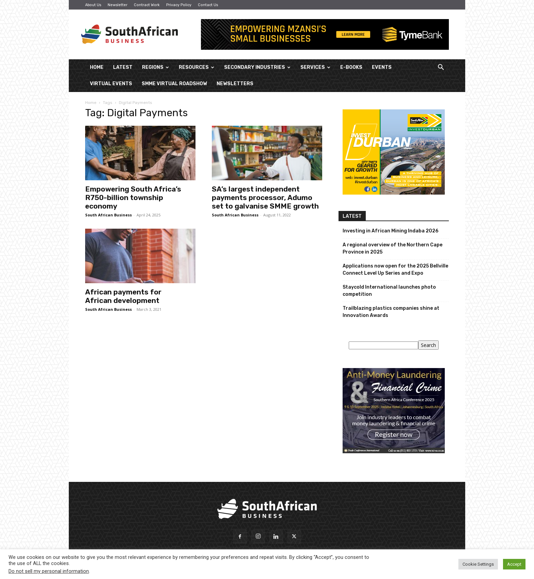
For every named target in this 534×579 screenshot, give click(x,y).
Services (315, 67)
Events (382, 67)
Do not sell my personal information (49, 571)
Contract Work (147, 5)
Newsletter (117, 5)
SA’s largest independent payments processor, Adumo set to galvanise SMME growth (265, 197)
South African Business (108, 214)
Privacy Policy (178, 5)
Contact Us (208, 5)
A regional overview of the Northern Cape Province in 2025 (392, 248)
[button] (441, 68)
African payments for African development (123, 296)
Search (428, 345)
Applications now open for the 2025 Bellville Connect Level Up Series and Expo (395, 269)
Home (97, 67)
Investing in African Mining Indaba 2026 (390, 231)
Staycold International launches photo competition (389, 290)
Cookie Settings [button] (478, 564)
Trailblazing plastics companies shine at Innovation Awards (391, 311)
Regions (155, 67)
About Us (93, 5)
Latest (122, 67)
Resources (196, 67)
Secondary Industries (257, 67)
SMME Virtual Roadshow (174, 84)
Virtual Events (111, 84)
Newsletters (235, 84)
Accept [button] (514, 564)
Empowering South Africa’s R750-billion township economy (133, 197)
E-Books (351, 67)
